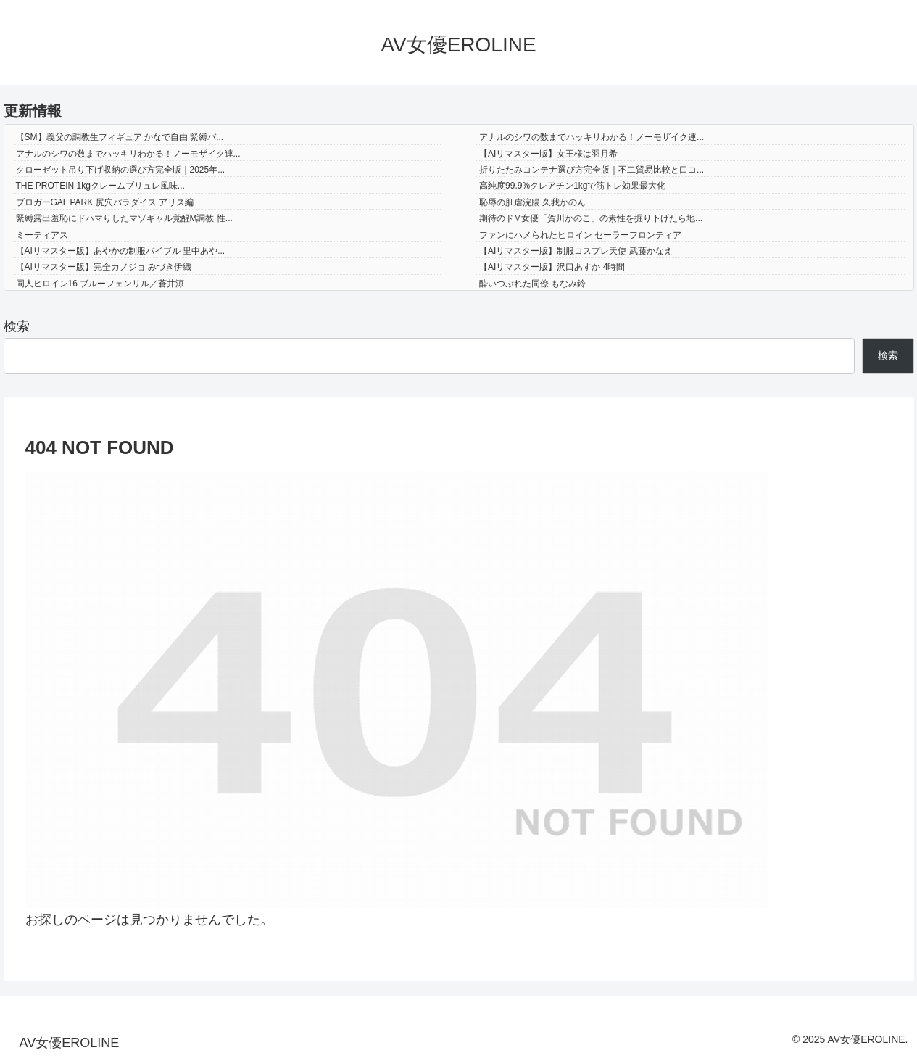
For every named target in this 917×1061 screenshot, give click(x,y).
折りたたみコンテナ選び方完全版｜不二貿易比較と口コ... (591, 170)
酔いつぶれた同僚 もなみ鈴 (532, 283)
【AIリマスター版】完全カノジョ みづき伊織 (104, 267)
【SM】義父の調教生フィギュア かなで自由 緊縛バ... (120, 137)
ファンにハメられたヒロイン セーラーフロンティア (580, 235)
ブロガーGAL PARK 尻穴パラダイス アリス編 (105, 202)
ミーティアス (42, 235)
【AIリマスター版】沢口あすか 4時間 (552, 267)
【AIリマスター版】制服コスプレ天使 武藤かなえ (576, 251)
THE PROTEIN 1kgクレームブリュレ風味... (100, 186)
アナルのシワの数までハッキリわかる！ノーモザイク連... (591, 137)
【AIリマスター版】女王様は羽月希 (548, 154)
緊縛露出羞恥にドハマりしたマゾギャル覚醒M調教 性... (124, 218)
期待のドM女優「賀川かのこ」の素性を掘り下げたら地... (590, 218)
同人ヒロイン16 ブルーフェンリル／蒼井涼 (100, 283)
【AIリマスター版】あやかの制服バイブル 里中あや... (120, 251)
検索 (17, 326)
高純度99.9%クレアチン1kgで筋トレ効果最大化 (572, 186)
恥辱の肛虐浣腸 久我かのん (532, 202)
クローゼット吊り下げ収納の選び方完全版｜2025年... (120, 170)
